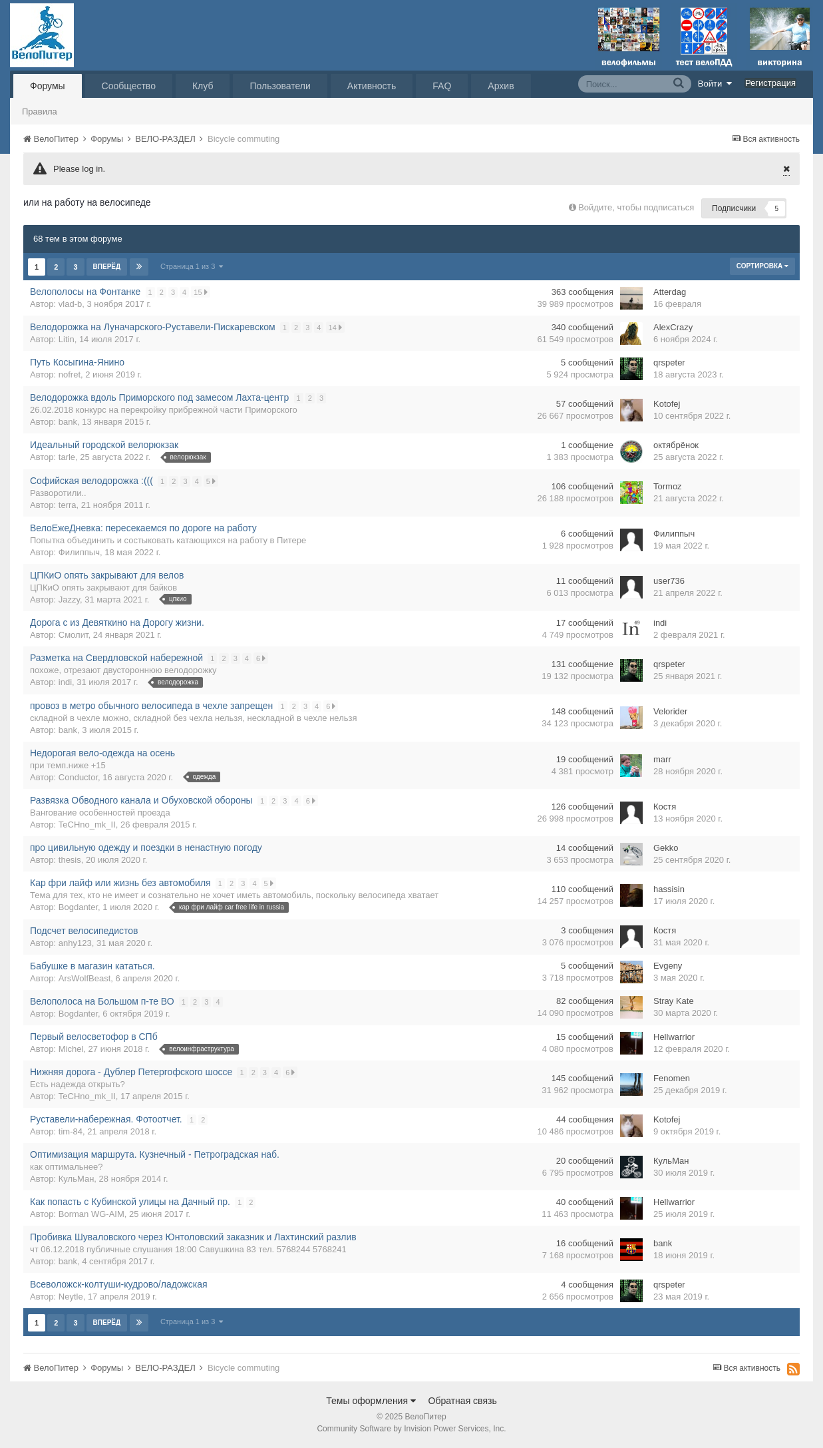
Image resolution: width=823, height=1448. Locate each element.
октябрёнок (676, 445)
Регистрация (770, 83)
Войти (715, 83)
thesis (70, 860)
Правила (39, 112)
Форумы (47, 86)
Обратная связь (462, 1400)
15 (201, 292)
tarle (67, 457)
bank (68, 422)
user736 (669, 581)
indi (660, 623)
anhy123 (75, 943)
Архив (501, 86)
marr (662, 759)
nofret (70, 374)
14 (336, 327)
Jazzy (69, 599)
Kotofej (666, 404)
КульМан (76, 1179)
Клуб (203, 86)
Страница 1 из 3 (192, 266)
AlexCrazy (673, 327)
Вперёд (107, 266)
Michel (71, 1049)
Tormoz (667, 486)
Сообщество (129, 86)
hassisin (669, 889)
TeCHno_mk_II (87, 825)
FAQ (441, 86)
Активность (372, 86)
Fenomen (671, 1078)
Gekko (666, 848)
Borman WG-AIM (91, 1214)
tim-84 (70, 1131)
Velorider (670, 711)
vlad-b (70, 304)
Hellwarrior (674, 1037)
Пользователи (279, 86)
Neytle (71, 1297)
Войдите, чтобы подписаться (636, 207)
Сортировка (762, 266)
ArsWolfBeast (85, 978)
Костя (664, 807)
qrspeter (669, 362)
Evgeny (667, 966)
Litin (67, 339)
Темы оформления (371, 1400)
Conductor (78, 777)
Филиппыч (79, 552)
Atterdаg (669, 292)
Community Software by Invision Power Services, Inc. (411, 1428)
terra (68, 505)
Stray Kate (673, 1001)
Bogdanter (78, 907)
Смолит (73, 635)
